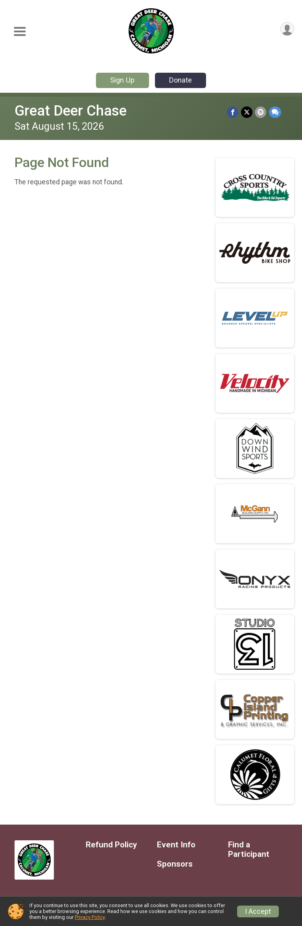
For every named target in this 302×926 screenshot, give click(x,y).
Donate (180, 80)
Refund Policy (111, 844)
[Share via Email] (261, 112)
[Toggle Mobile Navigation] (20, 32)
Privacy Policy (90, 917)
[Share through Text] (275, 112)
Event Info (176, 844)
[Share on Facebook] (233, 112)
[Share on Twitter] (247, 112)
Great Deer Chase (71, 110)
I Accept (258, 911)
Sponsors (175, 864)
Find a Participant (248, 849)
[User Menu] (287, 29)
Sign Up (122, 80)
